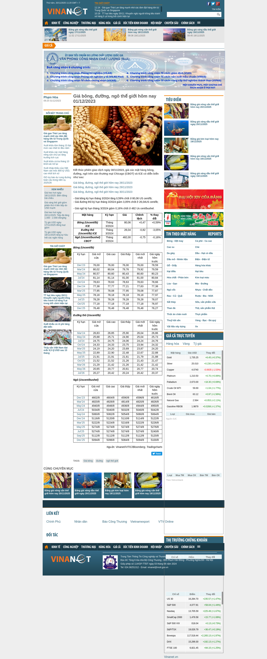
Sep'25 (81, 435)
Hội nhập (156, 23)
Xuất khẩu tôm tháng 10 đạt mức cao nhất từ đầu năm (57, 146)
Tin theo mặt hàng (181, 234)
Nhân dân (80, 521)
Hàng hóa (105, 23)
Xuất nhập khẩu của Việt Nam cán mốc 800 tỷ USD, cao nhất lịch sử (57, 171)
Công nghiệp (70, 23)
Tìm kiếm (216, 9)
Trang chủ (46, 23)
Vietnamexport (139, 521)
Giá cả (117, 23)
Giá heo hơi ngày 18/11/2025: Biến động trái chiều (55, 195)
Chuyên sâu (171, 23)
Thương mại (88, 23)
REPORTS (214, 234)
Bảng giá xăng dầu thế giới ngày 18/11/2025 (201, 31)
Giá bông (88, 461)
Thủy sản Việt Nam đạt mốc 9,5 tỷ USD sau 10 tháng (55, 350)
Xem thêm (198, 23)
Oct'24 (81, 282)
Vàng (186, 343)
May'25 (81, 295)
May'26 (81, 368)
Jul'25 (81, 299)
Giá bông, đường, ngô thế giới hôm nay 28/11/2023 (102, 182)
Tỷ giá (197, 343)
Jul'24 (81, 277)
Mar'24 (81, 269)
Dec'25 (81, 308)
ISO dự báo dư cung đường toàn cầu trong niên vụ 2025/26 (57, 180)
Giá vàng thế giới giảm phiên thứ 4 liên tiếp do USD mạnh (55, 205)
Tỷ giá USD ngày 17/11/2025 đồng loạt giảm (54, 225)
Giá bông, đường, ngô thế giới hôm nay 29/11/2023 (102, 187)
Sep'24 (81, 414)
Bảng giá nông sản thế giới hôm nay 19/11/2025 (204, 157)
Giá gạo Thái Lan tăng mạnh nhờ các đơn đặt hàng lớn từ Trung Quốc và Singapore (127, 9)
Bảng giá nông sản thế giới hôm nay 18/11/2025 (142, 31)
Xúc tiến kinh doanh (135, 23)
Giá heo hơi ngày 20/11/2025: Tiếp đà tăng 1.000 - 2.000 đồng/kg (56, 215)
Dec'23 (81, 265)
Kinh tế (56, 23)
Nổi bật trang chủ (57, 113)
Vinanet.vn (171, 656)
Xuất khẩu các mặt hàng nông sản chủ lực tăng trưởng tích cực (56, 155)
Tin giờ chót (102, 3)
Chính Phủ (53, 521)
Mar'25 (81, 290)
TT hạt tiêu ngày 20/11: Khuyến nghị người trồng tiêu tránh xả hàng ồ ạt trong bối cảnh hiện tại (127, 14)
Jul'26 (81, 372)
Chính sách (188, 23)
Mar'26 (81, 364)
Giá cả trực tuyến (180, 336)
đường (99, 461)
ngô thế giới (112, 461)
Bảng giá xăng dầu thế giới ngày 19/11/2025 (204, 174)
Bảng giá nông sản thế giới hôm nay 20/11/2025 (204, 105)
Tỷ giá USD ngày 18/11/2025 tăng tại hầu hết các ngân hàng (56, 235)
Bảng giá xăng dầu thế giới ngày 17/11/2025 (83, 31)
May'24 (81, 273)
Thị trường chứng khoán (186, 540)
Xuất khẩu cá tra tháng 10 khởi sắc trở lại (56, 162)
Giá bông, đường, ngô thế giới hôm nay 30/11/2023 (102, 191)
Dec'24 (81, 286)
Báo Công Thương (114, 521)
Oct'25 (81, 303)
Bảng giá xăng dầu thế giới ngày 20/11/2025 (204, 123)
